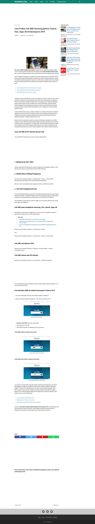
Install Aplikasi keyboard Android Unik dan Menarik (28, 402)
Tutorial (52, 1)
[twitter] (31, 437)
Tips (46, 1)
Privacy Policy (49, 517)
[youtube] (52, 512)
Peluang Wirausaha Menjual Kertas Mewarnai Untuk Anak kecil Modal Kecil (73, 49)
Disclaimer (55, 517)
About (39, 517)
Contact (43, 517)
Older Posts (55, 505)
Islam (30, 1)
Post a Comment (30, 35)
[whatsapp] (53, 437)
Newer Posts (18, 505)
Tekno (41, 1)
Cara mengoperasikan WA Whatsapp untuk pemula (28, 90)
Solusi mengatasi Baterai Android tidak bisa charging (29, 88)
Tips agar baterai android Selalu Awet (25, 397)
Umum (36, 1)
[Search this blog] (79, 2)
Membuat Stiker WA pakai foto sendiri (25, 400)
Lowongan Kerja (61, 1)
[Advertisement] (47, 13)
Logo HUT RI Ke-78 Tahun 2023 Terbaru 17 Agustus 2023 (73, 70)
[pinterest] (42, 437)
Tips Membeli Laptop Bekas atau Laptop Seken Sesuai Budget (32, 219)
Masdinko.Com (21, 2)
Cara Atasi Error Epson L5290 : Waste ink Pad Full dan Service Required (73, 40)
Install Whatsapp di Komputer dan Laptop (26, 92)
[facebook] (20, 437)
